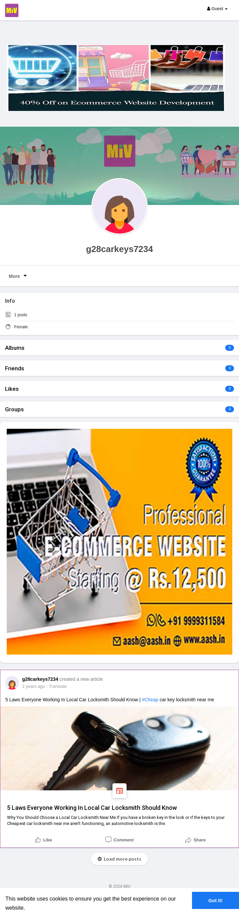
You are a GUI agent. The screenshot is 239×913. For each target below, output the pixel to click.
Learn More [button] (41, 908)
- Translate (56, 686)
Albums (15, 347)
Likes (12, 388)
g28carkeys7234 (119, 249)
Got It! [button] (215, 900)
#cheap (150, 699)
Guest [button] (217, 8)
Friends (14, 368)
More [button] (19, 276)
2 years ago (33, 686)
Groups (14, 409)
